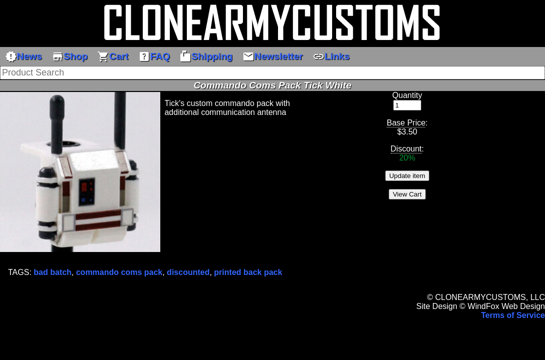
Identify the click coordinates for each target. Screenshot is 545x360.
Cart (112, 56)
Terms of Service (513, 315)
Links (331, 56)
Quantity (407, 95)
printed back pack (248, 272)
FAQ (154, 56)
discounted (188, 272)
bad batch (53, 272)
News (23, 56)
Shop (70, 56)
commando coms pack (119, 272)
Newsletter (272, 56)
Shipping (205, 56)
